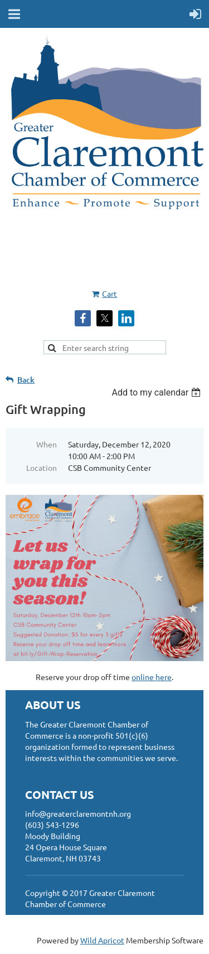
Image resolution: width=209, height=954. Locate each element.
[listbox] (157, 392)
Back (26, 379)
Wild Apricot (102, 940)
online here (152, 677)
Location (41, 467)
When (46, 444)
